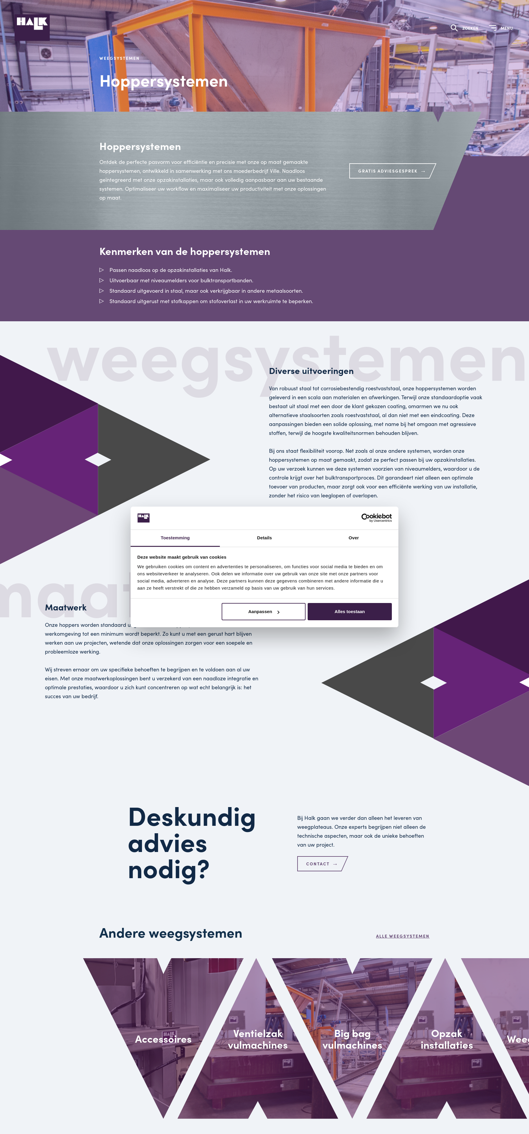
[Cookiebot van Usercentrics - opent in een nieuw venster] (366, 518)
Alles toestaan (350, 611)
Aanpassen (263, 611)
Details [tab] (264, 537)
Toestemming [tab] (175, 537)
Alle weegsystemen (403, 936)
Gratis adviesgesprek (392, 170)
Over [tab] (354, 537)
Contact (322, 863)
